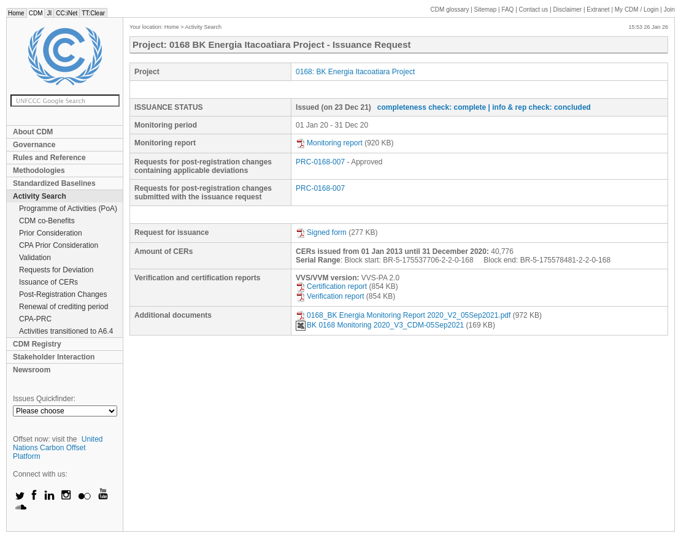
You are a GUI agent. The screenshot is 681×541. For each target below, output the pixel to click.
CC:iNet (66, 13)
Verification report (330, 296)
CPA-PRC (35, 319)
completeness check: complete (431, 107)
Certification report (331, 286)
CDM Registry (37, 344)
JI (49, 13)
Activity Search (39, 196)
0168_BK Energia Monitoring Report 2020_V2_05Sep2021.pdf (403, 315)
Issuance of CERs (48, 282)
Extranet (598, 9)
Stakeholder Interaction (53, 357)
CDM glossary (450, 9)
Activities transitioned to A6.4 (66, 331)
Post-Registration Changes (63, 294)
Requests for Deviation (56, 270)
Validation (35, 257)
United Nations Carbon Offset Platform (58, 448)
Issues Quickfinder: (44, 398)
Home (16, 13)
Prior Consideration (50, 233)
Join (669, 9)
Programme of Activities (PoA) (68, 208)
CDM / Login (637, 9)
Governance (34, 144)
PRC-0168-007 (320, 162)
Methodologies (39, 170)
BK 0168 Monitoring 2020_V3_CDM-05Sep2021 (380, 325)
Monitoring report (329, 143)
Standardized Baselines (54, 183)
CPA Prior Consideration (58, 245)
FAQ (507, 9)
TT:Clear (93, 13)
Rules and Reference (49, 157)
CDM (36, 13)
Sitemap (485, 9)
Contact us (533, 9)
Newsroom (31, 370)
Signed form (321, 232)
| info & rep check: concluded (539, 107)
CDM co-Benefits (47, 221)
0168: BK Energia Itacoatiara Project (355, 71)
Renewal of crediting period (63, 306)
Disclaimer (567, 9)
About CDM (33, 132)
